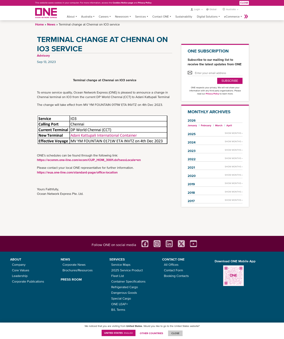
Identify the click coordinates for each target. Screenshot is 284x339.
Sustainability (183, 16)
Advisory (43, 55)
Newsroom (122, 16)
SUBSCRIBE (230, 80)
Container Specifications (128, 281)
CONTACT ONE (173, 259)
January (192, 125)
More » (246, 16)
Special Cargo (121, 298)
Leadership (20, 276)
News (51, 24)
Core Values (20, 270)
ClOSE (175, 333)
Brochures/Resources (77, 270)
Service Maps (120, 264)
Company (19, 264)
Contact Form (173, 270)
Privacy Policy (144, 2)
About (71, 16)
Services (140, 16)
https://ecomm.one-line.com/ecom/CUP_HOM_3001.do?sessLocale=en (89, 160)
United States (118, 332)
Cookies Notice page (123, 2)
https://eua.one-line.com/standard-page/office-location (77, 172)
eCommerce (232, 16)
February (206, 125)
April (229, 125)
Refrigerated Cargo (124, 287)
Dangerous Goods (124, 292)
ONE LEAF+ (119, 304)
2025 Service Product (127, 270)
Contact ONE (160, 16)
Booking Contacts (176, 276)
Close (244, 2)
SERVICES (117, 259)
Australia (86, 16)
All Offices (171, 264)
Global (212, 9)
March (218, 125)
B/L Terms (118, 310)
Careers (103, 16)
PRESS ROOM (71, 279)
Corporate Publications (28, 281)
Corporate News (73, 264)
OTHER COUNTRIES (151, 333)
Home (39, 24)
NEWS (65, 259)
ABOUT (15, 259)
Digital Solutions (207, 16)
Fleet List (117, 276)
